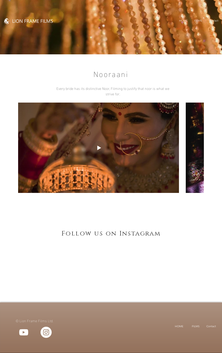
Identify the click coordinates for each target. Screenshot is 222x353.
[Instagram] (46, 332)
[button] (198, 20)
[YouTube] (23, 332)
